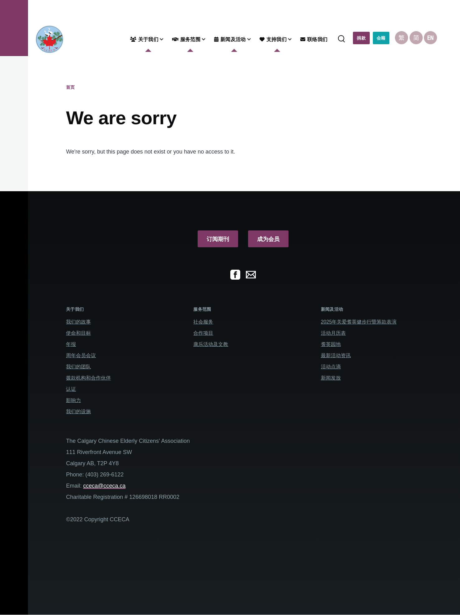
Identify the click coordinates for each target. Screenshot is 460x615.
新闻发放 (331, 378)
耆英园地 (331, 344)
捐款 (361, 37)
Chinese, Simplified (416, 37)
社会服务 (203, 321)
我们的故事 (78, 321)
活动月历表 (333, 333)
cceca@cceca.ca (104, 486)
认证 (71, 389)
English (430, 37)
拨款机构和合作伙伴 (88, 378)
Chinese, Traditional (401, 37)
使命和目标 (78, 333)
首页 (70, 87)
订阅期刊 (218, 239)
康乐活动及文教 (210, 344)
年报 (71, 344)
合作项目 (203, 333)
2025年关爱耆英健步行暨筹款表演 (359, 321)
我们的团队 (78, 366)
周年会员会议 (81, 355)
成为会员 (268, 239)
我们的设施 (78, 411)
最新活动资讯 (336, 355)
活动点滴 (331, 366)
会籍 (381, 37)
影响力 (73, 400)
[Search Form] (341, 39)
